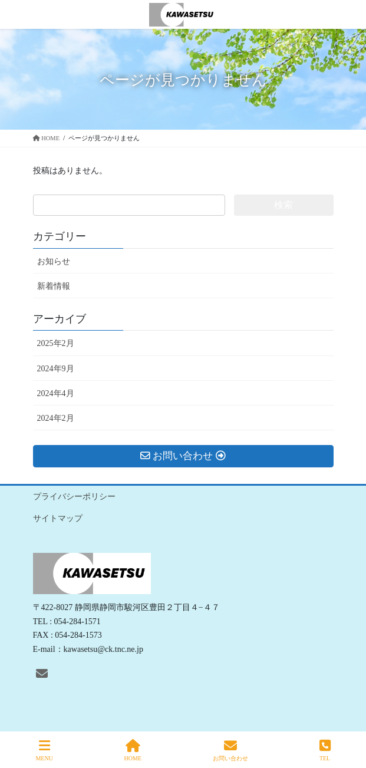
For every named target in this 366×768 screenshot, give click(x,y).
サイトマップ (58, 518)
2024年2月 (55, 418)
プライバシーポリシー (74, 496)
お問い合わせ (230, 750)
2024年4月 (55, 393)
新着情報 (53, 286)
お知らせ (53, 261)
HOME (132, 750)
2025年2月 (55, 343)
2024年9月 (55, 368)
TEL (325, 750)
